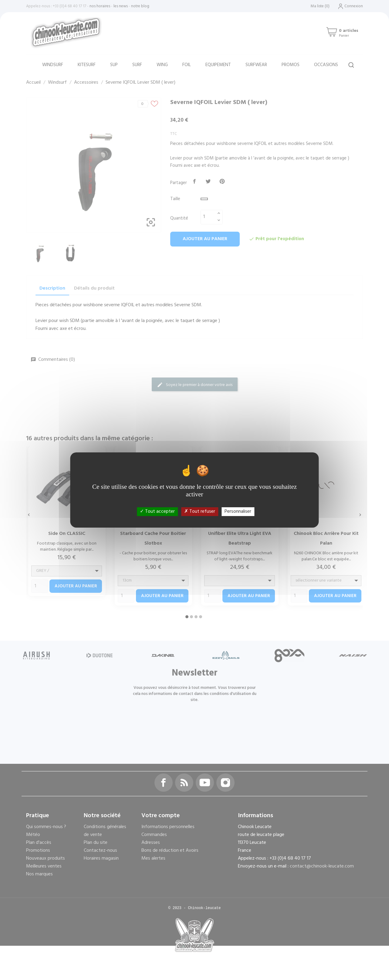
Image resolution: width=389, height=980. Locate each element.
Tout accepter (157, 511)
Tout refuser (199, 511)
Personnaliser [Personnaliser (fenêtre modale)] (238, 511)
